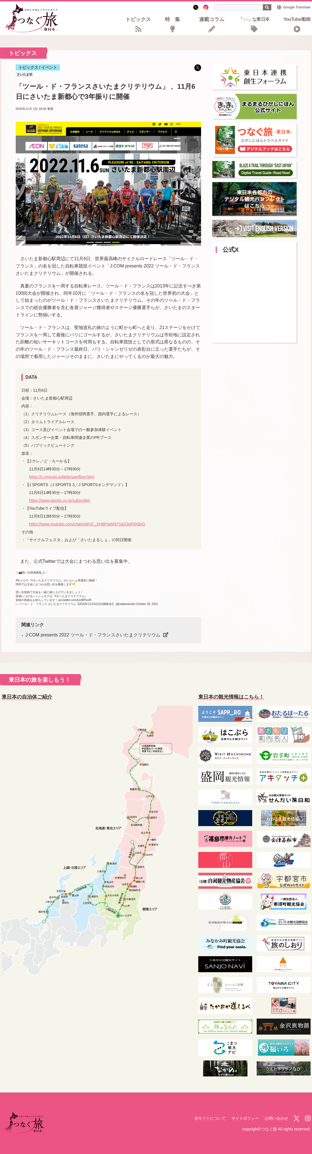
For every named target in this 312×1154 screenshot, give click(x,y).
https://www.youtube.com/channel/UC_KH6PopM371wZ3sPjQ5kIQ (87, 524)
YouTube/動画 (296, 19)
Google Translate (296, 7)
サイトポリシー (245, 1118)
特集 (175, 19)
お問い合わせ (276, 1118)
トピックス (138, 19)
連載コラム (211, 19)
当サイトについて (210, 1118)
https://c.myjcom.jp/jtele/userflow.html (61, 477)
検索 (267, 7)
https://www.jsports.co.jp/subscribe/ (59, 500)
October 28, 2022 (147, 604)
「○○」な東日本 (253, 19)
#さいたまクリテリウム (46, 580)
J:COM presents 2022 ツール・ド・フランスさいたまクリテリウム (93, 634)
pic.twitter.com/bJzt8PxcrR (74, 600)
